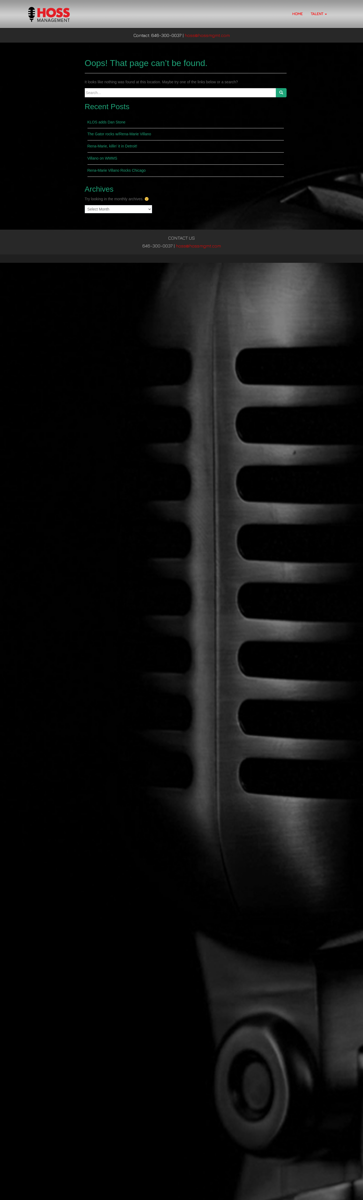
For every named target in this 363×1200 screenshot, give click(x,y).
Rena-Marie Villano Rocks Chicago (116, 170)
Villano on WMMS (102, 158)
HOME (297, 13)
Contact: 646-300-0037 (157, 35)
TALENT (319, 13)
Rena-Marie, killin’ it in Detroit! (112, 146)
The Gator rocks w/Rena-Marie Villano (119, 134)
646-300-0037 (157, 246)
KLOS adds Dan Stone (106, 122)
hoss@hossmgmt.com (207, 35)
